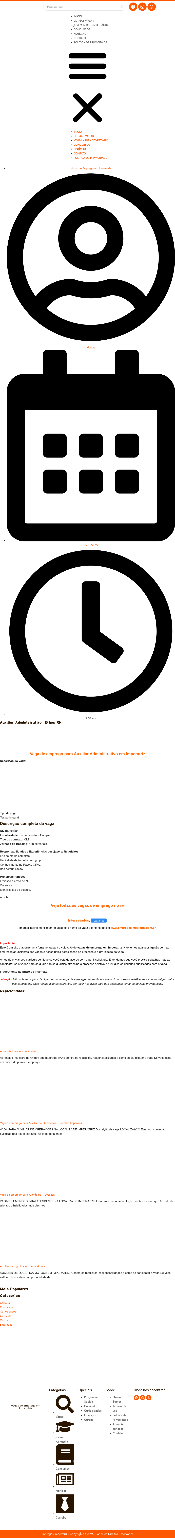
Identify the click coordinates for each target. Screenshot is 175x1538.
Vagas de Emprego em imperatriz (91, 168)
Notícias (80, 34)
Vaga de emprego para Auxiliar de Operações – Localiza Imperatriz (41, 1123)
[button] (87, 87)
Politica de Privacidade (90, 42)
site (122, 906)
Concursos (82, 29)
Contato (80, 38)
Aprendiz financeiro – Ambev (18, 1051)
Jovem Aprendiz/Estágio (91, 25)
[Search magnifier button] (122, 6)
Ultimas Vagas (84, 21)
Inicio (78, 16)
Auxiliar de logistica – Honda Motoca (22, 1266)
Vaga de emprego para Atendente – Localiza (27, 1195)
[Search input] (83, 6)
